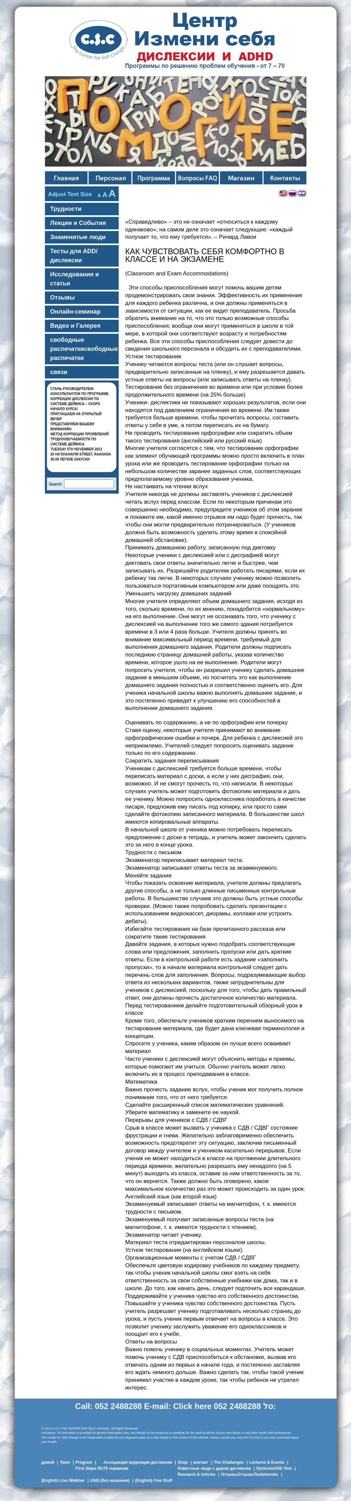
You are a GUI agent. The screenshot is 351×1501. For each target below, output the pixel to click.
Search (55, 484)
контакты (285, 177)
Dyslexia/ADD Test (274, 1468)
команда (110, 177)
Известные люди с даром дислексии (214, 1468)
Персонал (154, 177)
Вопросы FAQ (198, 177)
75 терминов (115, 1468)
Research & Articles (197, 1474)
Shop (183, 1462)
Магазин (242, 177)
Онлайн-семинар (75, 311)
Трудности (66, 209)
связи (58, 372)
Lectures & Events (266, 1462)
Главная (67, 177)
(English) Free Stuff (153, 1480)
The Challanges (229, 1462)
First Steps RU (90, 1468)
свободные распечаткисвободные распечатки (84, 348)
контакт (200, 1462)
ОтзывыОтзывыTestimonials (249, 1474)
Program (84, 1462)
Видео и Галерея (75, 325)
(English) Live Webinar (63, 1480)
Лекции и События (78, 223)
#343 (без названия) (109, 1480)
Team (65, 1462)
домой (48, 1462)
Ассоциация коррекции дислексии (137, 1462)
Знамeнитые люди (78, 237)
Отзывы (62, 297)
